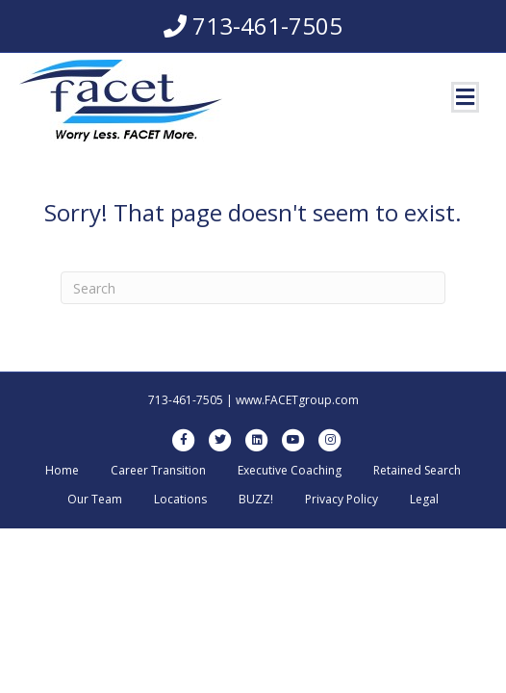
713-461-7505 (267, 25)
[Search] (253, 287)
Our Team (94, 499)
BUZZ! (256, 499)
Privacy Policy (341, 499)
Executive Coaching (290, 470)
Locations (180, 499)
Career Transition (158, 470)
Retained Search (417, 470)
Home (62, 470)
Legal (424, 499)
